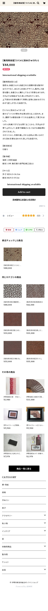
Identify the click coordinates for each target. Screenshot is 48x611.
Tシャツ (5, 562)
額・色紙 (5, 485)
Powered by (24, 587)
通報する (42, 206)
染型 (4, 570)
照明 (4, 492)
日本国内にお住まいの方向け (24, 200)
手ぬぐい (5, 500)
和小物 (5, 523)
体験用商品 (7, 547)
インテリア (6, 531)
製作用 (5, 554)
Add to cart (24, 192)
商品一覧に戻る (24, 468)
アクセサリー (7, 516)
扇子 (4, 508)
